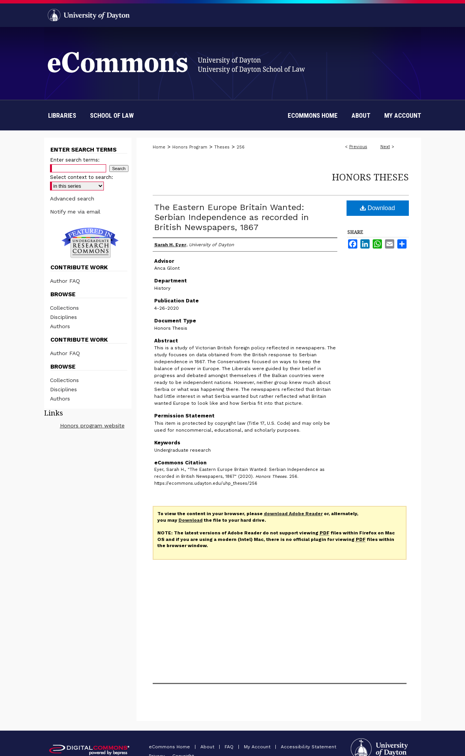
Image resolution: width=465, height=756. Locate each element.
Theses (222, 147)
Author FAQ (65, 281)
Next (385, 146)
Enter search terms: (75, 160)
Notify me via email (75, 212)
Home (159, 147)
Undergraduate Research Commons (90, 243)
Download (377, 208)
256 (241, 147)
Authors (60, 326)
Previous (358, 146)
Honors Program (189, 147)
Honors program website (92, 425)
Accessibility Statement (308, 746)
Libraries (62, 115)
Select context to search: (81, 177)
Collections (64, 308)
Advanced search (72, 198)
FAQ (230, 746)
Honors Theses (370, 176)
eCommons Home (170, 746)
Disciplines (63, 317)
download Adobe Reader (293, 513)
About (208, 746)
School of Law (112, 115)
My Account (258, 746)
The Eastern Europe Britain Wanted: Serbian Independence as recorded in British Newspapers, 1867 (231, 217)
